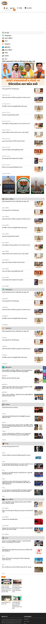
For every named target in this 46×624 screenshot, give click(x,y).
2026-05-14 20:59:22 (6, 129)
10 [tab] (19, 193)
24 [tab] (14, 195)
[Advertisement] (23, 21)
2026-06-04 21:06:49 (6, 86)
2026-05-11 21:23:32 (6, 156)
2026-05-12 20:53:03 (6, 147)
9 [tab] (17, 193)
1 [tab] (3, 193)
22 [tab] (41, 193)
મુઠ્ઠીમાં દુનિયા (8, 367)
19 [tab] (35, 193)
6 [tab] (12, 193)
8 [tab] (15, 193)
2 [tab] (5, 193)
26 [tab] (17, 195)
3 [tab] (6, 193)
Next (45, 185)
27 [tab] (19, 195)
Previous (0, 185)
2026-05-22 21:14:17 (6, 112)
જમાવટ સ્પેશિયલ (9, 199)
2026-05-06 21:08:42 (6, 173)
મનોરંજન (7, 404)
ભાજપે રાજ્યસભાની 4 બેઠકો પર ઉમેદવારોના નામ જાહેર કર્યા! (18, 61)
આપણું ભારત (8, 328)
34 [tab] (32, 195)
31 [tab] (26, 195)
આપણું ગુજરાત (8, 289)
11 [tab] (21, 193)
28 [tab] (21, 195)
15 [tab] (28, 193)
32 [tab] (28, 195)
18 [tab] (33, 193)
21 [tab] (39, 193)
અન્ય (6, 538)
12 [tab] (23, 193)
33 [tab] (30, 195)
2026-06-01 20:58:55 (6, 103)
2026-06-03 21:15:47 (6, 95)
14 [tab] (26, 193)
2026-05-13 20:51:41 (6, 138)
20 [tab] (37, 193)
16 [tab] (30, 193)
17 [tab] (32, 193)
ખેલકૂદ (6, 443)
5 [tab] (10, 193)
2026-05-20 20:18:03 (6, 121)
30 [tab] (24, 195)
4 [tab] (8, 193)
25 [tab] (15, 195)
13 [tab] (24, 193)
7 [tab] (14, 193)
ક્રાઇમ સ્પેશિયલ (9, 499)
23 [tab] (42, 193)
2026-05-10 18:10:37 (6, 164)
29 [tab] (23, 195)
